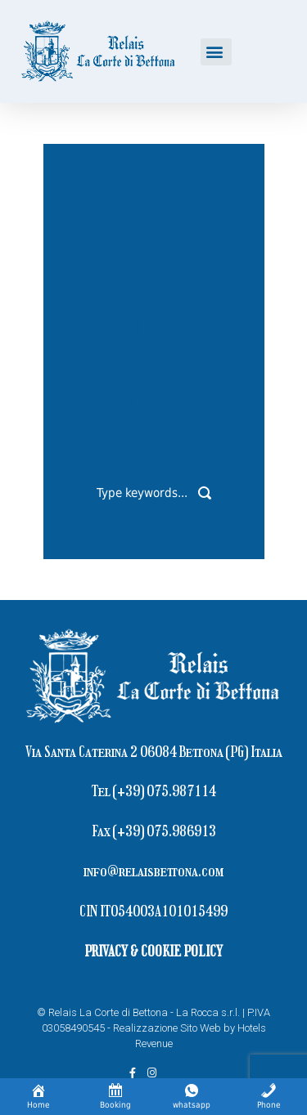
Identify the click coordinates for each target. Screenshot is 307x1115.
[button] (216, 51)
